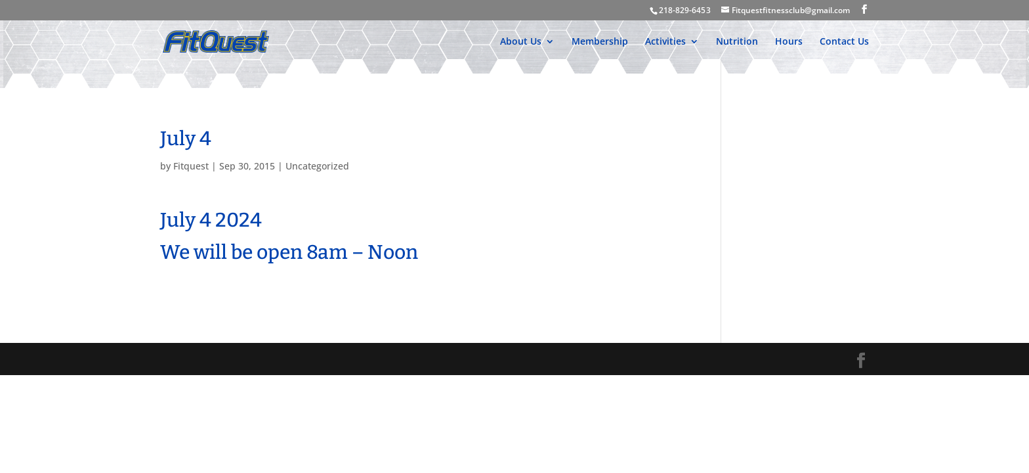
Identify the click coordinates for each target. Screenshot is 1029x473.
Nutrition (737, 42)
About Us (520, 42)
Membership (600, 42)
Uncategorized (317, 166)
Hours (789, 42)
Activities (665, 42)
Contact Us (844, 42)
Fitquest (191, 166)
